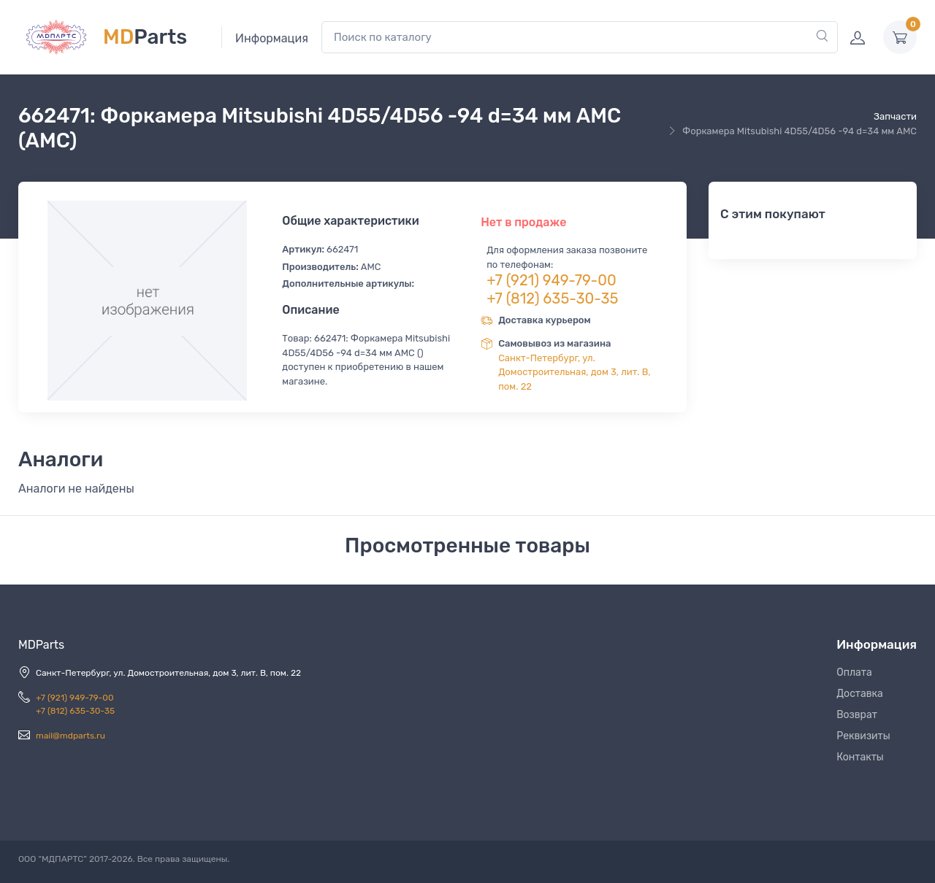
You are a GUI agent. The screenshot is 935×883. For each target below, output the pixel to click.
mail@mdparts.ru (70, 735)
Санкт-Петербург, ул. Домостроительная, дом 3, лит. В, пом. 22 (574, 372)
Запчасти (895, 116)
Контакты (860, 757)
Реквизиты (863, 736)
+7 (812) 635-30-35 (552, 298)
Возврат (856, 715)
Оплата (854, 672)
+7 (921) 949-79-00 (551, 280)
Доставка (859, 693)
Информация (271, 38)
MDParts (41, 645)
